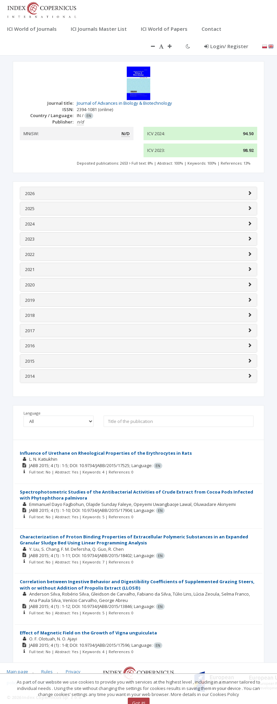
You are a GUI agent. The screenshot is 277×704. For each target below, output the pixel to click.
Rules (47, 672)
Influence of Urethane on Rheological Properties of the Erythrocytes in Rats (106, 453)
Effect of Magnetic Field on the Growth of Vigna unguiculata (88, 633)
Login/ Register (226, 46)
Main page (17, 672)
